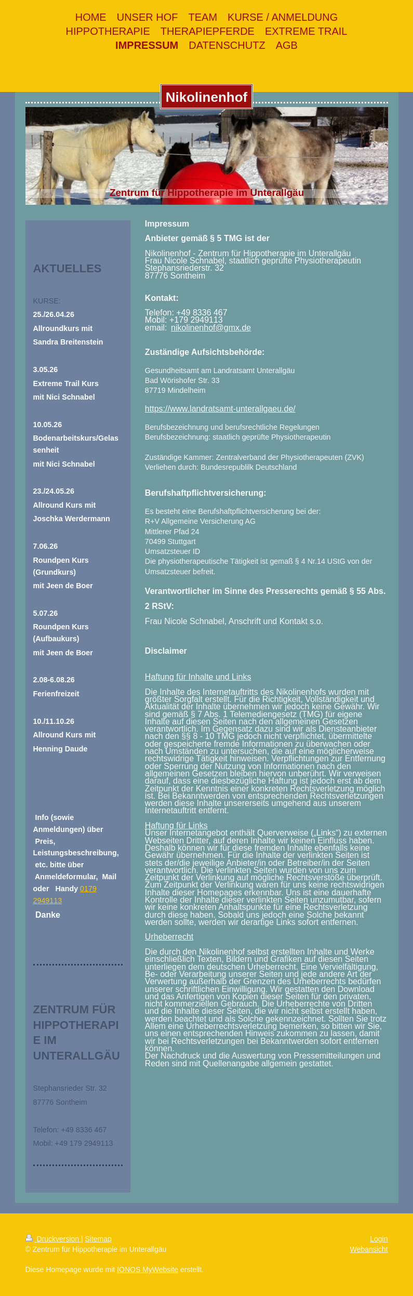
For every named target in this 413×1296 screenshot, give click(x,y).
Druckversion (53, 1239)
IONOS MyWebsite (147, 1269)
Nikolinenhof (206, 97)
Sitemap (98, 1239)
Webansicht (369, 1249)
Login (379, 1239)
